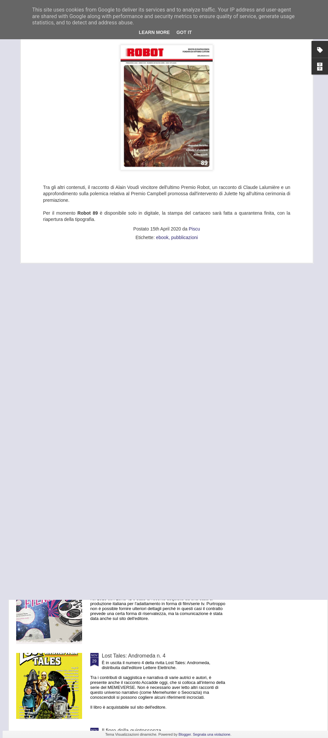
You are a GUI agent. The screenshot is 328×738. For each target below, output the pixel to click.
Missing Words (119, 431)
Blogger (185, 734)
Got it (184, 32)
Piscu (194, 135)
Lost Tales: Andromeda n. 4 (134, 656)
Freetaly (111, 506)
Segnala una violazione (211, 734)
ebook (162, 144)
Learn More (154, 32)
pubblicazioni (184, 144)
